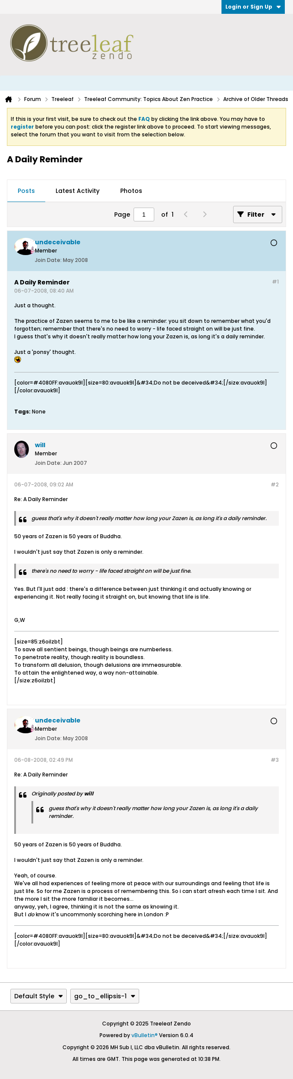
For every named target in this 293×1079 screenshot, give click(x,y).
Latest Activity (78, 190)
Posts (26, 190)
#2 (275, 484)
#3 (275, 760)
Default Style (38, 996)
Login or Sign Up (253, 6)
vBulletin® (144, 1035)
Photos (131, 190)
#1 (275, 281)
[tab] (26, 191)
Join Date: (48, 260)
